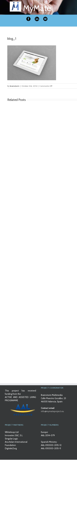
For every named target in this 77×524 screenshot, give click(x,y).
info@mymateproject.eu (52, 411)
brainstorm (14, 86)
